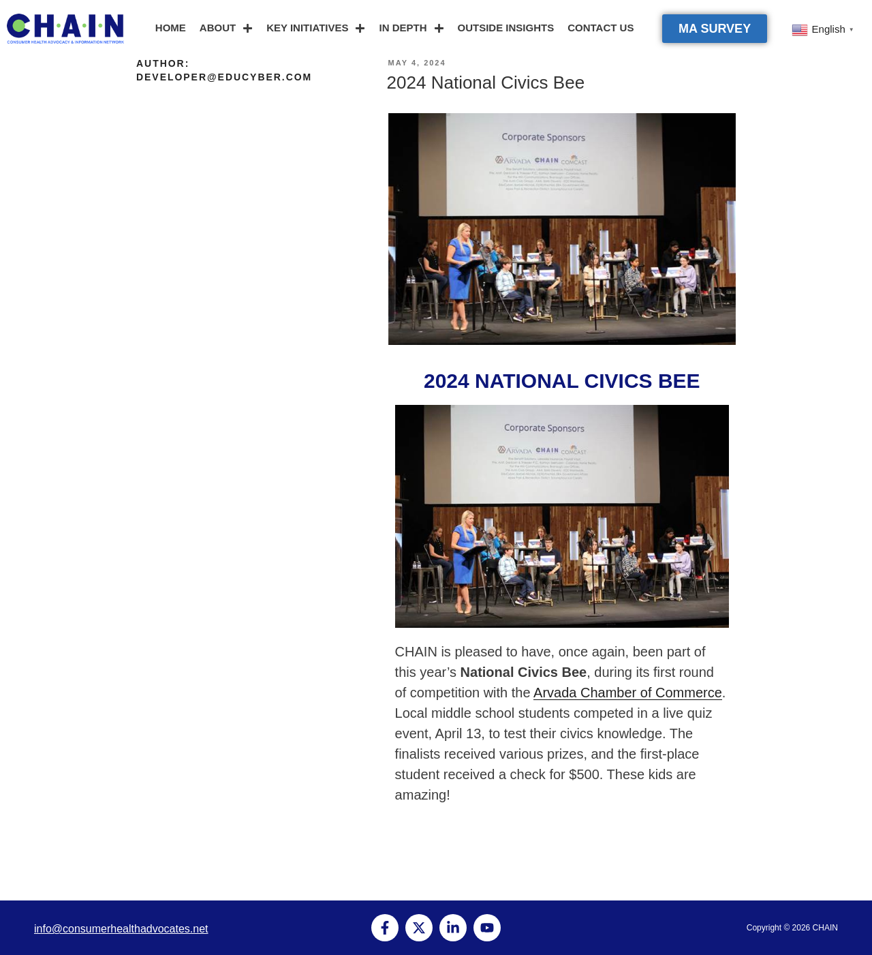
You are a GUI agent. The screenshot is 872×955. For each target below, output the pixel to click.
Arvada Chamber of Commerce (627, 692)
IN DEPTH (411, 28)
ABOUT (226, 28)
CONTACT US (600, 27)
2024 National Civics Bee (486, 82)
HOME (170, 27)
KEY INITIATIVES (315, 28)
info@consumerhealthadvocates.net (121, 929)
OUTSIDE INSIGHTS (506, 27)
